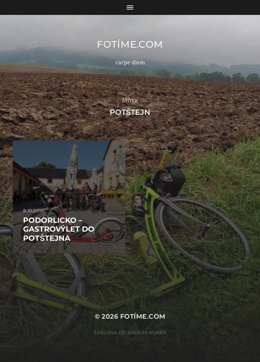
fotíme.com (130, 44)
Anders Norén (146, 332)
